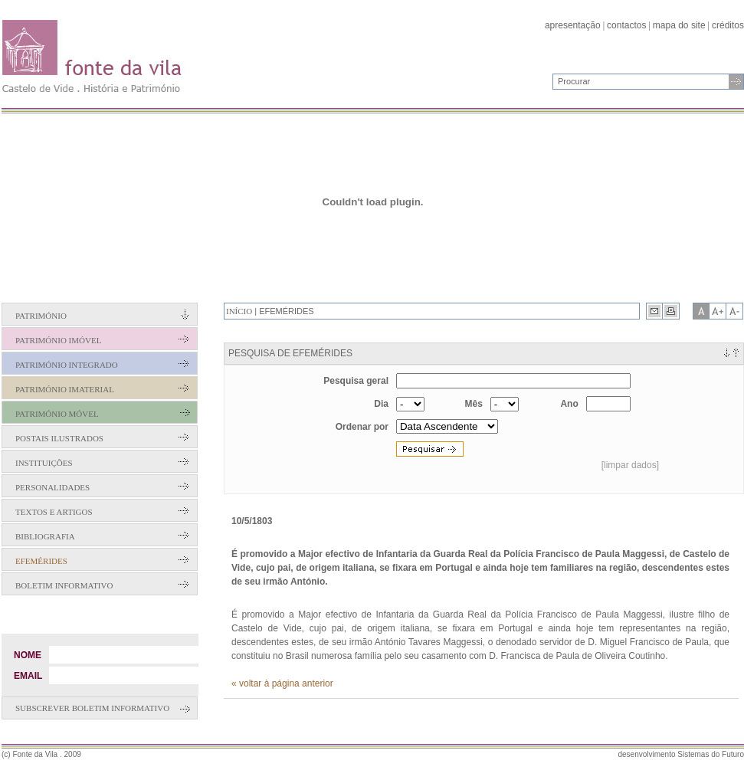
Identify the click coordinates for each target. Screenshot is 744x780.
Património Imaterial (64, 389)
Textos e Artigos (54, 511)
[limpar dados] (630, 465)
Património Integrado (66, 364)
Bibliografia (45, 536)
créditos (728, 25)
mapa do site (679, 25)
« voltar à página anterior (282, 683)
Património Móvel (57, 413)
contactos (626, 25)
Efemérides (41, 560)
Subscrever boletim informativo (92, 708)
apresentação (573, 25)
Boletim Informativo (64, 585)
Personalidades (52, 487)
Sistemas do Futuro (710, 754)
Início (239, 311)
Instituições (44, 462)
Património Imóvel (58, 340)
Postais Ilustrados (59, 438)
